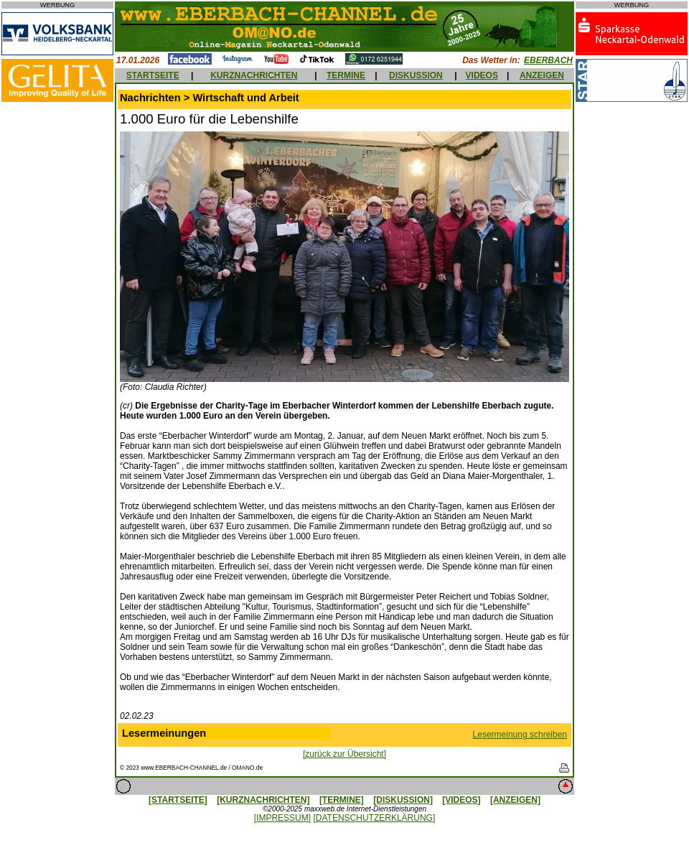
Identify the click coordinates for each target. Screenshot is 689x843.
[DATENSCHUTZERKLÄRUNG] (374, 818)
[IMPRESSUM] (282, 818)
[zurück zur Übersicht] (344, 754)
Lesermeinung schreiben (520, 735)
